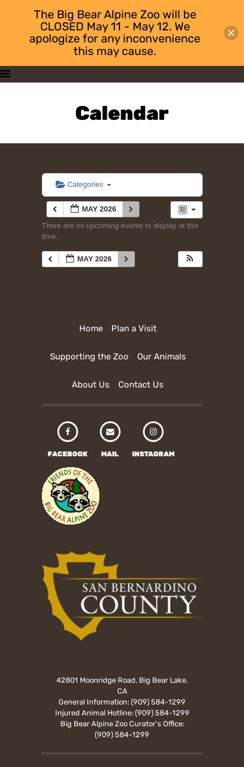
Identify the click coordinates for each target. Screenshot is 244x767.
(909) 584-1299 (158, 702)
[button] (190, 259)
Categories (83, 184)
